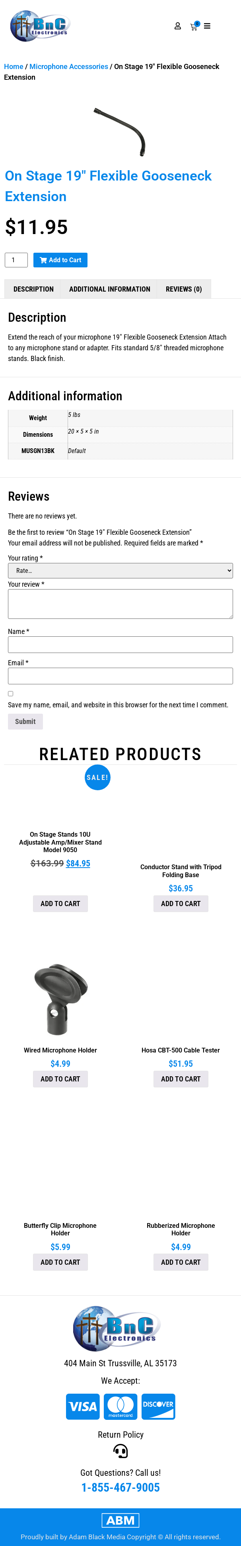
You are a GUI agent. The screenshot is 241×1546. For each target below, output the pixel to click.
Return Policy (121, 1435)
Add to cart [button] (60, 903)
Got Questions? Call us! (120, 1473)
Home (13, 66)
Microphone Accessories (68, 66)
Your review (26, 584)
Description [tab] (34, 289)
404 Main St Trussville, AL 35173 (120, 1363)
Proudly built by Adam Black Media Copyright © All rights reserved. (121, 1537)
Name (18, 631)
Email (18, 662)
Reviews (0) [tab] (184, 289)
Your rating (25, 558)
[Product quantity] (16, 260)
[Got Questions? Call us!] (120, 1451)
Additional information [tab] (109, 289)
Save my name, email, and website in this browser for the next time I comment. (118, 705)
